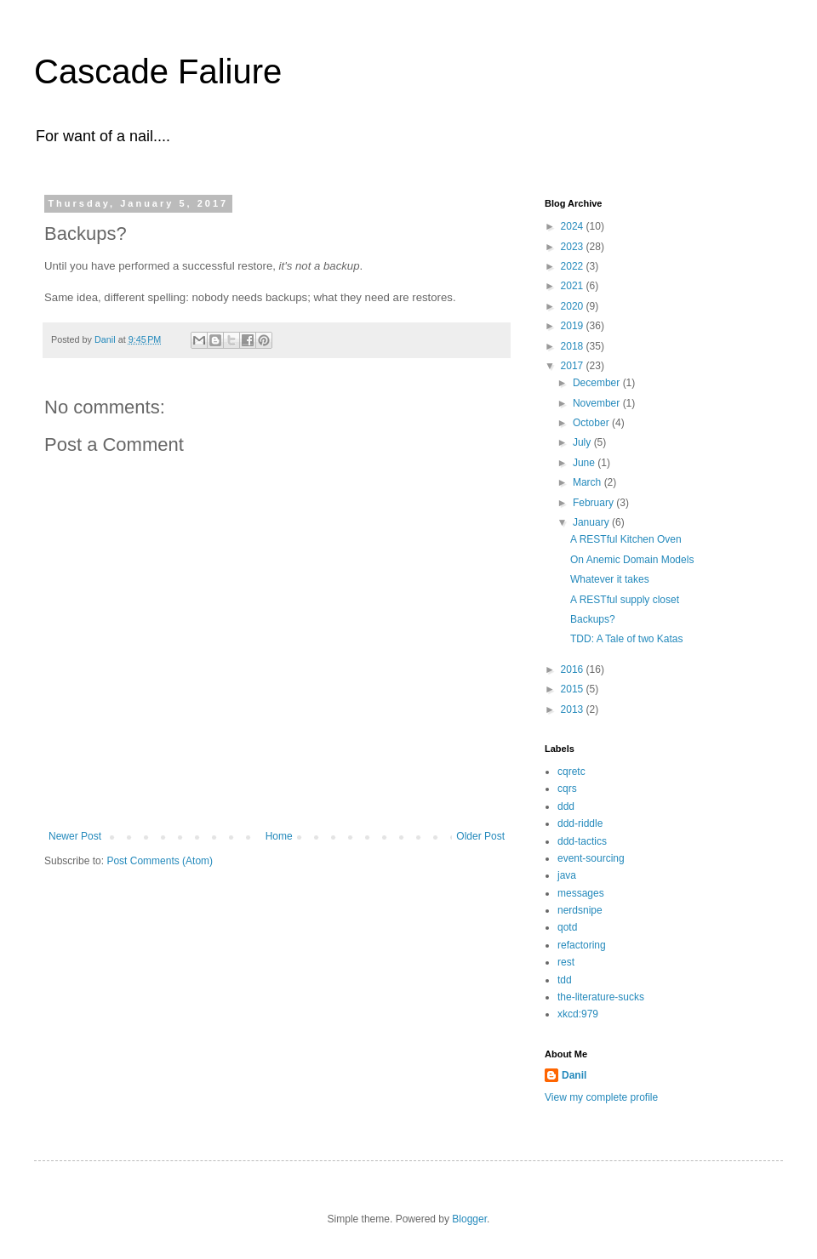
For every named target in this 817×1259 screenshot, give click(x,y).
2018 (573, 346)
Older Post (480, 836)
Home (279, 836)
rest (565, 962)
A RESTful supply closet (624, 600)
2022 (573, 266)
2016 (573, 669)
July (583, 442)
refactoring (581, 945)
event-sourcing (591, 858)
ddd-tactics (582, 841)
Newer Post (75, 836)
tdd (564, 980)
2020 (573, 306)
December (598, 383)
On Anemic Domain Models (632, 560)
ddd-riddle (580, 823)
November (598, 403)
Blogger (469, 1219)
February (594, 503)
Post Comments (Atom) (159, 861)
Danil (574, 1075)
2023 (573, 247)
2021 (573, 286)
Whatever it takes (609, 579)
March (588, 482)
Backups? (592, 619)
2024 (573, 226)
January (592, 522)
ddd (565, 806)
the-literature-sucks (600, 997)
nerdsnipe (580, 910)
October (592, 423)
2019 (573, 326)
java (566, 875)
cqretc (571, 772)
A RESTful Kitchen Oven (626, 539)
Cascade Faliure (158, 71)
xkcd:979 (577, 1014)
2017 (573, 366)
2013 (573, 709)
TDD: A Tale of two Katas (626, 639)
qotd (567, 927)
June (585, 463)
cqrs (567, 789)
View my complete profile (601, 1097)
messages (580, 893)
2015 (573, 689)
